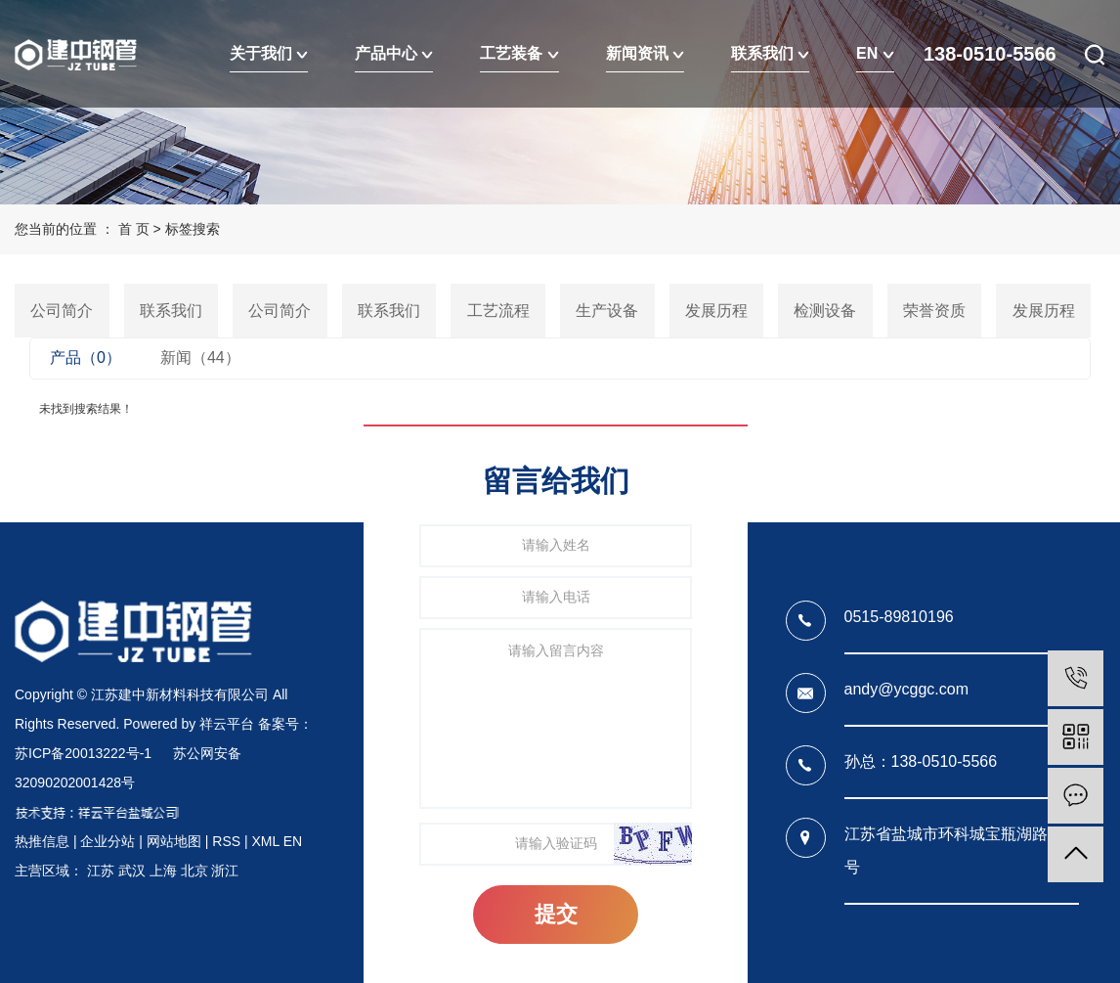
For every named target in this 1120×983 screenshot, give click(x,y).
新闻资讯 (645, 53)
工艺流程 (498, 310)
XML (265, 841)
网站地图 (174, 841)
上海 (163, 870)
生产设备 (607, 310)
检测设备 (825, 310)
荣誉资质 (934, 310)
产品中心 (394, 53)
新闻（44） (200, 357)
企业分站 (107, 841)
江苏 (100, 870)
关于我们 (269, 53)
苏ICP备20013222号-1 (83, 753)
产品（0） (85, 357)
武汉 (132, 870)
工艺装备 (519, 53)
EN (875, 53)
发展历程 (716, 310)
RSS (226, 841)
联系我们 (770, 53)
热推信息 (42, 841)
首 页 (134, 229)
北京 (194, 870)
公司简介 (61, 310)
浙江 (224, 870)
